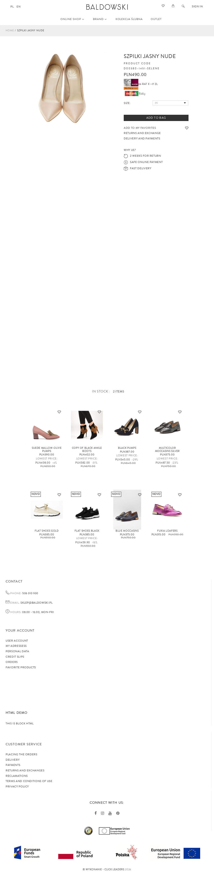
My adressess (16, 646)
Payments (13, 765)
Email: (15, 603)
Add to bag (156, 118)
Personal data (17, 651)
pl (12, 7)
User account (17, 641)
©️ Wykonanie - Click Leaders (103, 869)
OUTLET (156, 19)
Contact (14, 581)
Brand (100, 19)
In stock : (101, 391)
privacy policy (17, 786)
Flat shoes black (87, 531)
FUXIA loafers (167, 531)
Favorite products (21, 667)
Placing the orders (21, 754)
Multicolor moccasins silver (167, 449)
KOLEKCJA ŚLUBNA (129, 19)
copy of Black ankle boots (87, 449)
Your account (20, 630)
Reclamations (17, 776)
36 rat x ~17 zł (141, 84)
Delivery (12, 760)
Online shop (72, 19)
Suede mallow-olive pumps (47, 449)
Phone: (16, 593)
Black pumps (127, 448)
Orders (12, 662)
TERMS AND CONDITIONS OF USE (29, 781)
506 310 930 (30, 593)
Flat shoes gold (47, 531)
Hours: (15, 612)
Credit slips (15, 657)
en (18, 7)
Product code (137, 63)
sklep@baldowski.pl (36, 603)
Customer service (24, 744)
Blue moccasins (127, 531)
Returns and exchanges (25, 770)
